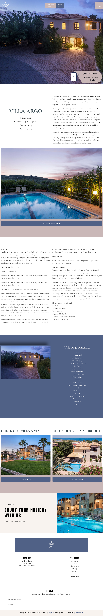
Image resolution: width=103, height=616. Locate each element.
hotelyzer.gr (79, 613)
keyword (51, 613)
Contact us (75, 579)
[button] (3, 183)
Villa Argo (74, 569)
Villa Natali (75, 563)
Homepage (74, 561)
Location (74, 574)
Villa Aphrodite (75, 566)
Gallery (75, 571)
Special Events (75, 576)
